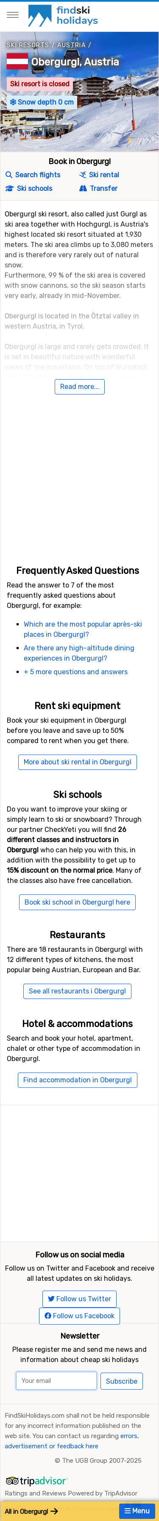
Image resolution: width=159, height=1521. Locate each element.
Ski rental (99, 175)
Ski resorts (28, 45)
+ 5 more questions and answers (76, 672)
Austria (71, 45)
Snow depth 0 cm (42, 102)
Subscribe (121, 1381)
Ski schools (29, 188)
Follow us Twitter (79, 1299)
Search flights (33, 175)
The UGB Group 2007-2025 (102, 1460)
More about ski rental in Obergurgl (77, 762)
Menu (137, 1511)
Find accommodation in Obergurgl (77, 1080)
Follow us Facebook (79, 1316)
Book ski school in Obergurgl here (77, 902)
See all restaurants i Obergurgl (77, 991)
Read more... (79, 387)
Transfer (98, 188)
